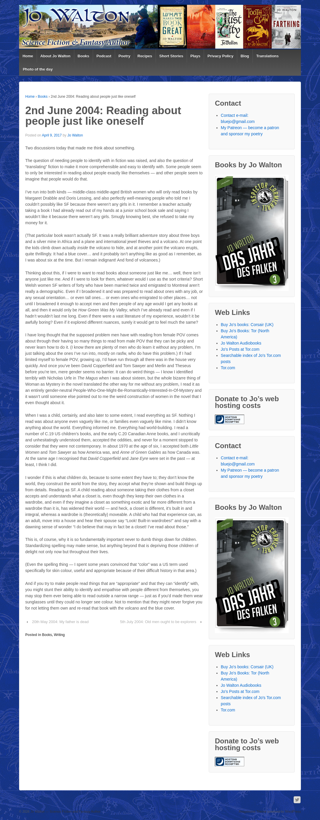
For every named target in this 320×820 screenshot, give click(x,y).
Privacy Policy (220, 56)
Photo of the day (38, 69)
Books (83, 56)
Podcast (103, 56)
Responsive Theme (253, 811)
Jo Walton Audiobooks (241, 343)
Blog (244, 56)
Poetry (124, 56)
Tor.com (228, 367)
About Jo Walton (55, 56)
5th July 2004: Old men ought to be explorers (158, 622)
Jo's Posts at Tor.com (240, 349)
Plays (196, 56)
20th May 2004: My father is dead (60, 622)
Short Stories (171, 56)
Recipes (144, 56)
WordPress (293, 811)
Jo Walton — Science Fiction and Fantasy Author (65, 811)
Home (28, 56)
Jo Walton (75, 135)
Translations (267, 56)
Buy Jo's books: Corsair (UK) (247, 324)
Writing (59, 635)
